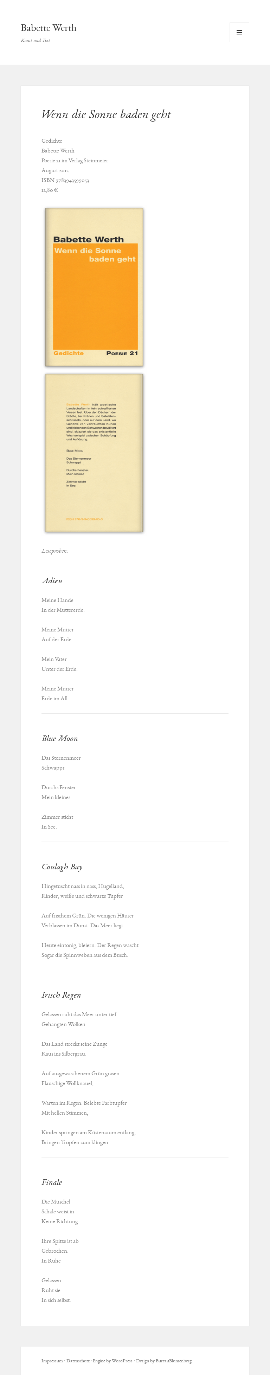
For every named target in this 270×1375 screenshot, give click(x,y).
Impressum (52, 1360)
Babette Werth (49, 27)
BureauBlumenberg (174, 1360)
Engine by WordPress (113, 1360)
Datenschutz (78, 1360)
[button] (94, 288)
